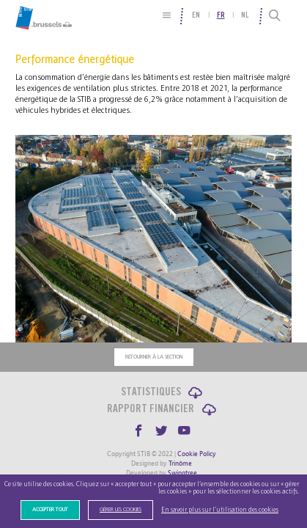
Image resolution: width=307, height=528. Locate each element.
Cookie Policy (196, 454)
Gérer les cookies (120, 510)
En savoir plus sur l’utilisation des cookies (219, 510)
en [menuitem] (196, 16)
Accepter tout (50, 510)
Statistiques (151, 392)
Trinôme (180, 463)
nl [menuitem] (244, 16)
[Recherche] (275, 16)
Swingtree (182, 473)
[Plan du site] (167, 15)
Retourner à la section (153, 357)
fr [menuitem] (221, 16)
